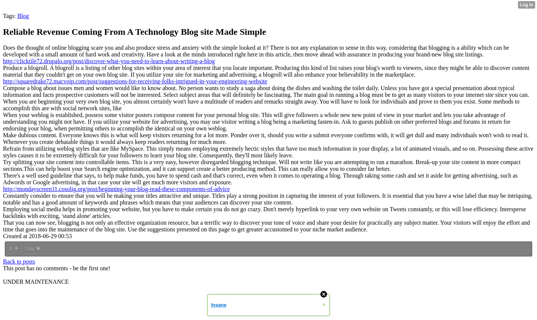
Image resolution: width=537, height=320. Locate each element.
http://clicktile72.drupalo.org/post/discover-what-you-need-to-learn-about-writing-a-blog (109, 61)
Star (32, 249)
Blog (23, 16)
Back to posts (19, 261)
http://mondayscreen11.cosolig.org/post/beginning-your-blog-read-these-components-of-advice (116, 189)
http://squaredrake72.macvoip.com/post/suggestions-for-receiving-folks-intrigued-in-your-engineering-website (135, 81)
